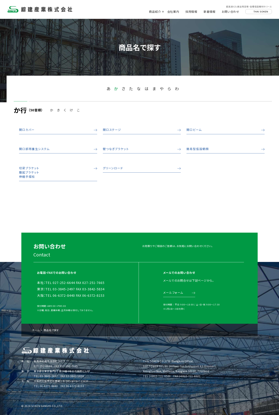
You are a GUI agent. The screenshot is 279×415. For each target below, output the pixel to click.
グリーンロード (112, 168)
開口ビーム (194, 130)
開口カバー (27, 130)
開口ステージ (111, 130)
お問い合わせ (230, 11)
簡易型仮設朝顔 (197, 149)
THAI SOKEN (261, 11)
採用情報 (191, 11)
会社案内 (173, 11)
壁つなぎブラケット (115, 149)
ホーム (36, 329)
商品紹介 (155, 11)
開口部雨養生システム (34, 149)
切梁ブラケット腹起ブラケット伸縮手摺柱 (29, 172)
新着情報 (209, 11)
